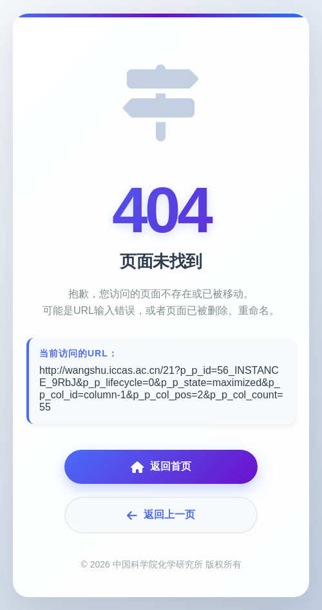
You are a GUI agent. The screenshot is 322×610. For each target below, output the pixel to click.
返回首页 (161, 467)
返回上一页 (161, 515)
